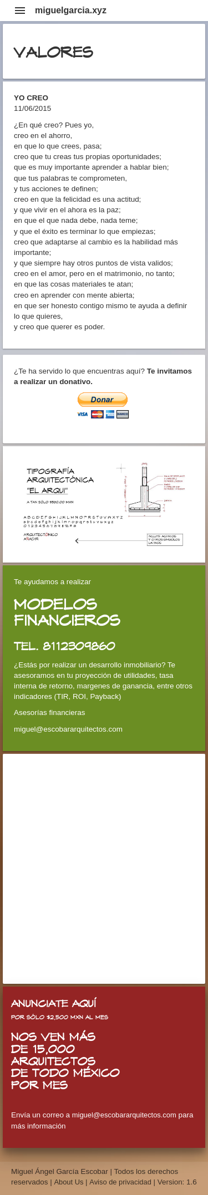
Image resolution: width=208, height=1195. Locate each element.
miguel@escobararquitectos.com (124, 1115)
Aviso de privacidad (120, 1182)
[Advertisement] (104, 869)
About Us (69, 1182)
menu (20, 10)
